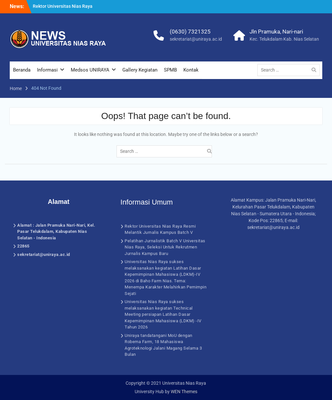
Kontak (191, 70)
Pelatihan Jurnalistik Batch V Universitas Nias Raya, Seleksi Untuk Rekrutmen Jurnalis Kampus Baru (165, 247)
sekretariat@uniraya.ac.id (196, 39)
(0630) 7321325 (190, 31)
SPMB (170, 70)
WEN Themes (184, 391)
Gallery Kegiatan (139, 70)
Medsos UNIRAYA (90, 70)
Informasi (47, 70)
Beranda (22, 70)
